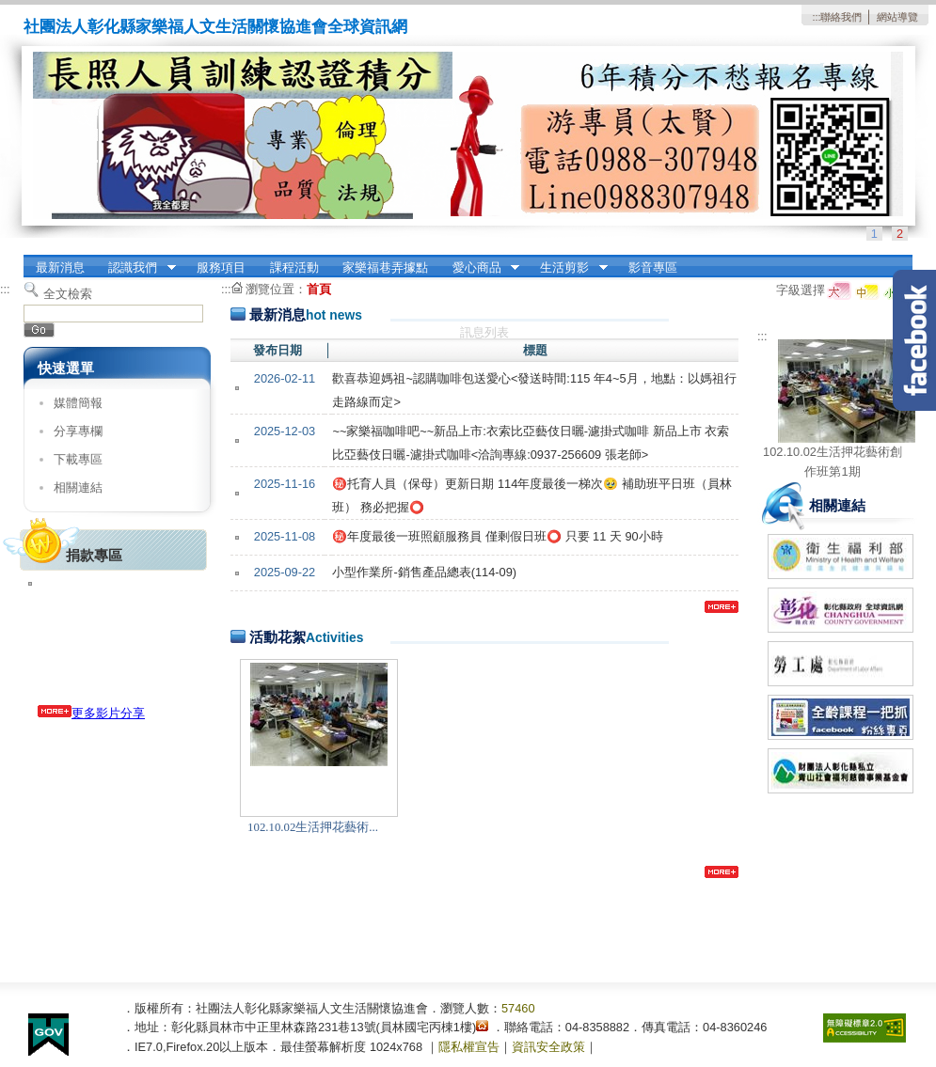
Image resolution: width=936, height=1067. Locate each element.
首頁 (319, 289)
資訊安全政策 (548, 1047)
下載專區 (78, 459)
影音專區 (652, 267)
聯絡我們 (841, 17)
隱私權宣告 (469, 1047)
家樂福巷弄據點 (385, 267)
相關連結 (78, 487)
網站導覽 (897, 17)
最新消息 (60, 267)
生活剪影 (568, 267)
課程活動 (294, 267)
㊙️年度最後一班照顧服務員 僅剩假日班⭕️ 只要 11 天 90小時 (497, 536)
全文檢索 (67, 294)
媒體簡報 (78, 403)
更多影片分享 (91, 713)
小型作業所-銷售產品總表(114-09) (424, 572)
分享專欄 (78, 431)
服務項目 (221, 267)
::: (816, 17)
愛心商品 (479, 267)
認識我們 (136, 267)
